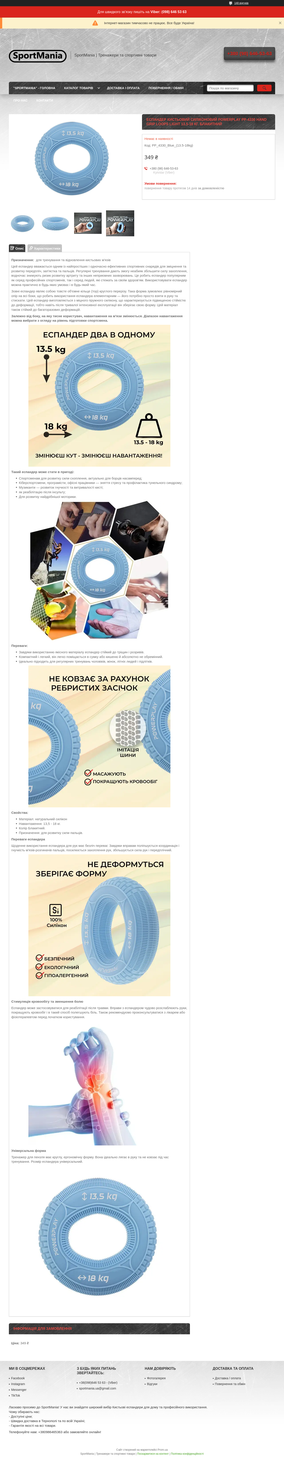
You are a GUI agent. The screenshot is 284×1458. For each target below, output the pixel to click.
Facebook (18, 1378)
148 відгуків (241, 3)
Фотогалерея (156, 1378)
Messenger (18, 1389)
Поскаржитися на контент (153, 1453)
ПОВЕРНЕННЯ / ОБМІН (165, 88)
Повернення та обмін (230, 1384)
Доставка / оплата (228, 1378)
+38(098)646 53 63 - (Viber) (98, 1382)
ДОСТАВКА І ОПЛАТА (123, 88)
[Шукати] (264, 88)
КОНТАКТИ (44, 100)
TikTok (15, 1395)
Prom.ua (163, 1449)
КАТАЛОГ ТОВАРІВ (78, 88)
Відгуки (152, 1384)
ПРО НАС (20, 100)
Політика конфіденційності (187, 1453)
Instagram (18, 1384)
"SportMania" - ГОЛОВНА (34, 88)
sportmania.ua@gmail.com (97, 1388)
